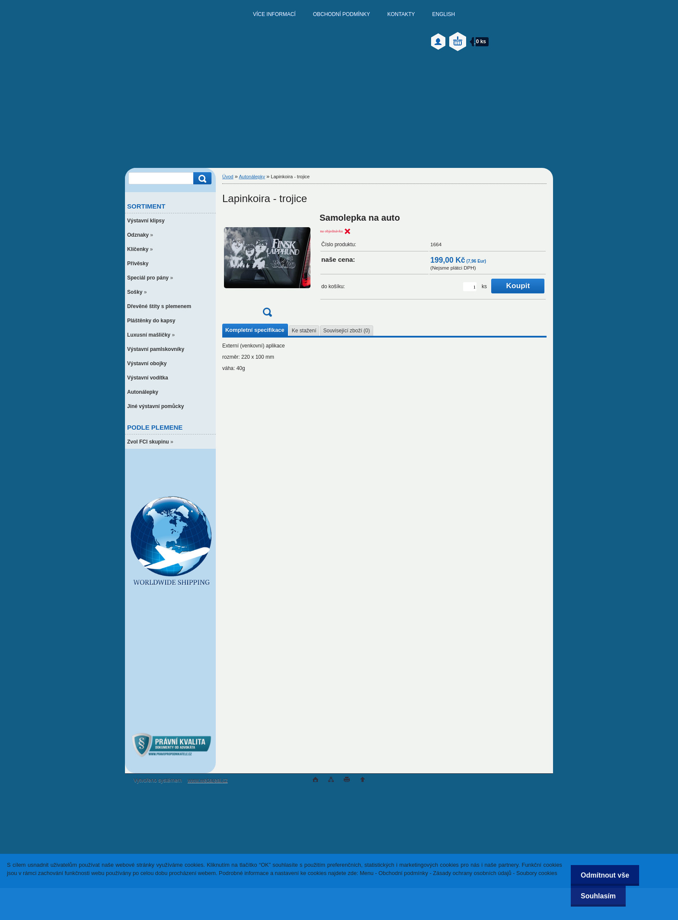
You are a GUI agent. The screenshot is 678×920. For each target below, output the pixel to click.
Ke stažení (304, 331)
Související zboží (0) (346, 331)
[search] (201, 178)
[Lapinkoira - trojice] (267, 267)
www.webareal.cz (208, 780)
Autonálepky (252, 176)
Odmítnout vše (603, 875)
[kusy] (470, 286)
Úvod (227, 176)
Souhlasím (596, 896)
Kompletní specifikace (255, 330)
